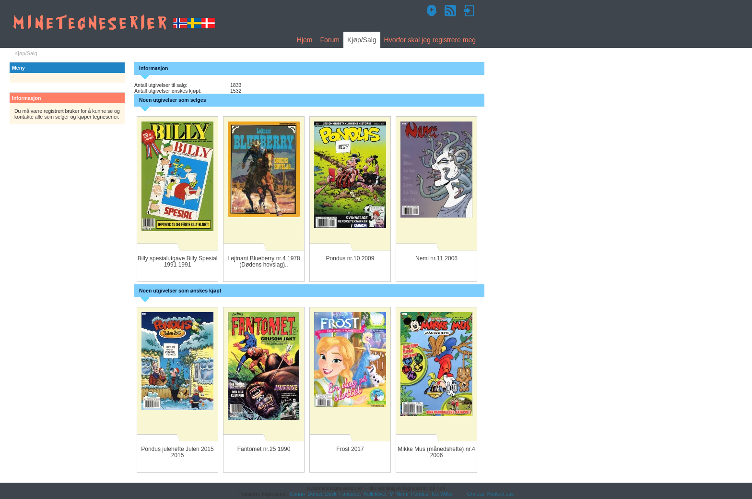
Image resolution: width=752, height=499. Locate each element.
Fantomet (350, 494)
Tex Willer (442, 494)
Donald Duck (321, 494)
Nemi (403, 494)
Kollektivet (375, 494)
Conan (297, 494)
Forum (329, 40)
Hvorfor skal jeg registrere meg (430, 40)
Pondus (419, 494)
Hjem (305, 40)
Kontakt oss (500, 494)
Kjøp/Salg (361, 40)
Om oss (475, 494)
